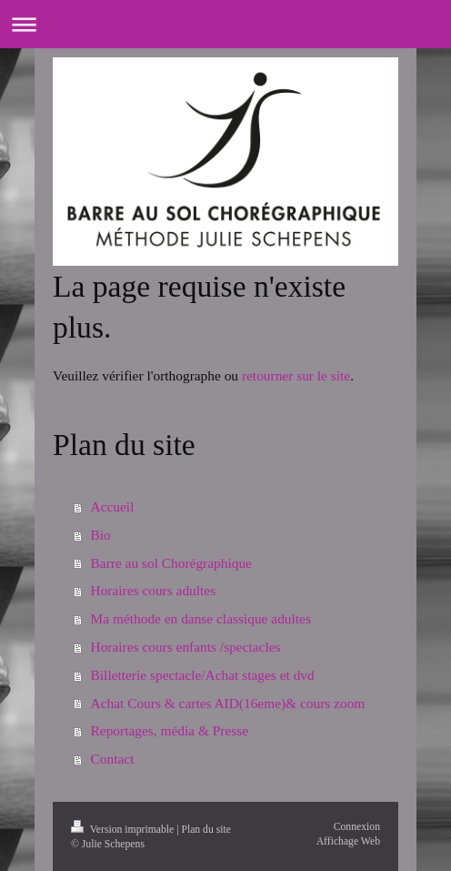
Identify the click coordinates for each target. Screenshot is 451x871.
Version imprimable (123, 830)
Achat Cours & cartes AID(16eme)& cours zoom (228, 703)
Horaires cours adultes (153, 590)
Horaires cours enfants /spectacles (186, 646)
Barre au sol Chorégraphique (171, 563)
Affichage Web (348, 841)
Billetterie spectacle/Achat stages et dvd (203, 675)
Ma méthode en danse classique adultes (201, 618)
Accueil (113, 506)
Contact (113, 758)
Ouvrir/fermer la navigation (225, 24)
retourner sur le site (296, 375)
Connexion (357, 827)
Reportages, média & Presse (170, 730)
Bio (101, 534)
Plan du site (206, 830)
